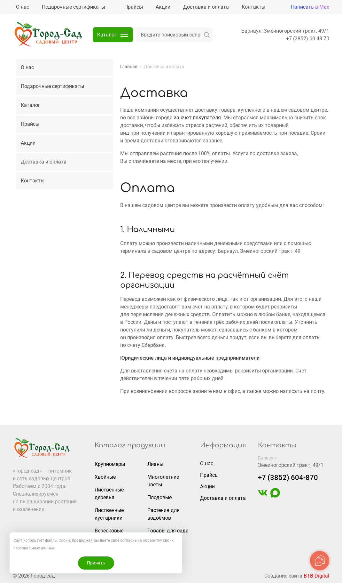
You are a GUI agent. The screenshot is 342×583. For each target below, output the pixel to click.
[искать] (207, 34)
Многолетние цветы (163, 481)
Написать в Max (310, 7)
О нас (27, 67)
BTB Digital (316, 576)
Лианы (155, 464)
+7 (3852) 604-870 (288, 478)
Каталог (30, 105)
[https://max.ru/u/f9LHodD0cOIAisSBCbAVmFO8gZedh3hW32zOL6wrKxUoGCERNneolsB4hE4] (275, 496)
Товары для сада (168, 531)
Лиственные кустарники (109, 514)
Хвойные (105, 477)
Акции (28, 143)
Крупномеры (110, 464)
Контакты (32, 181)
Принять (96, 562)
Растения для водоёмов (163, 514)
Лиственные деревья (109, 493)
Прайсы (30, 124)
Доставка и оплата (43, 162)
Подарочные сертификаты (52, 86)
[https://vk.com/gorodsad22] (263, 496)
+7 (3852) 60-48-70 (307, 39)
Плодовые (159, 497)
